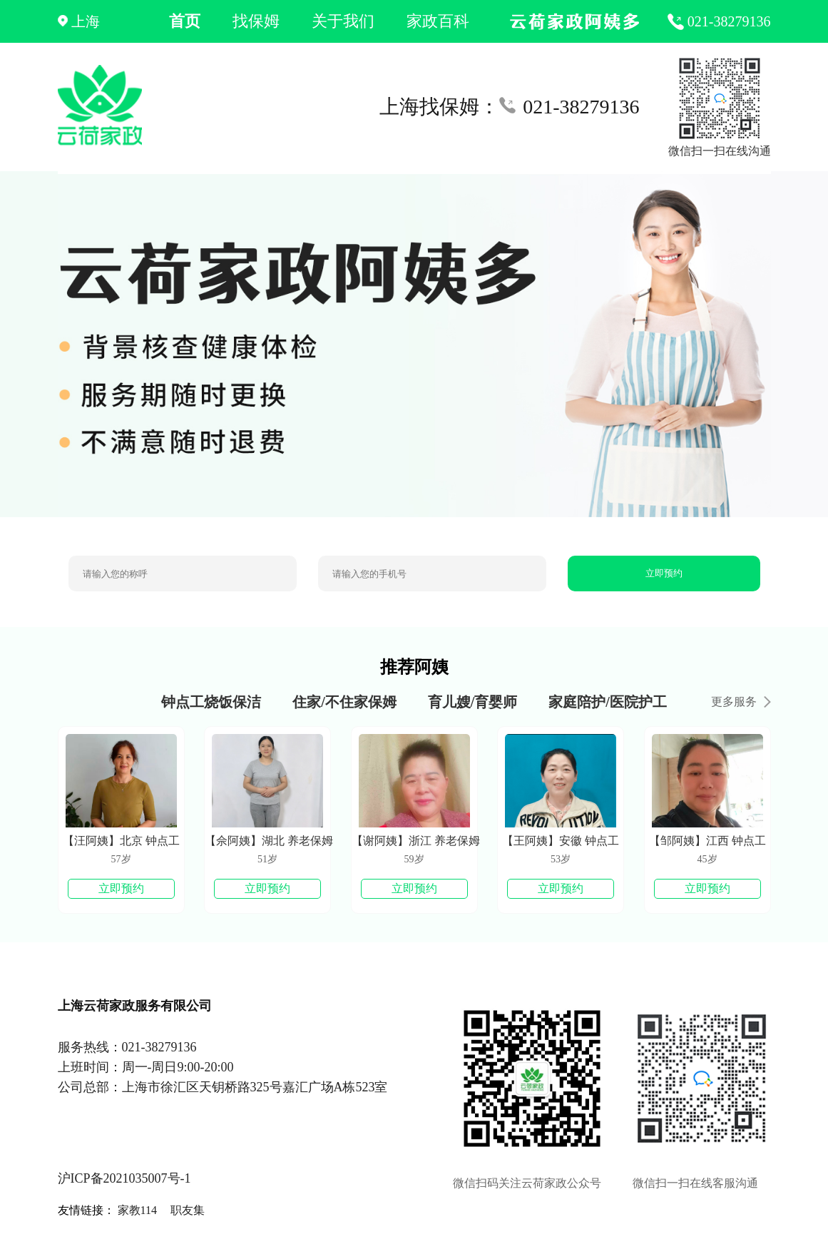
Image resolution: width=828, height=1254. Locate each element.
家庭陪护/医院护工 (607, 702)
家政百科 (438, 21)
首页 (184, 21)
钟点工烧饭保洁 (211, 702)
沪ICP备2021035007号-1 (124, 1178)
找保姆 (256, 21)
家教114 (137, 1210)
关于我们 (343, 21)
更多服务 (741, 701)
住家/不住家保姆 (344, 702)
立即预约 (664, 573)
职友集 (187, 1210)
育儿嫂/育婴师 (473, 702)
